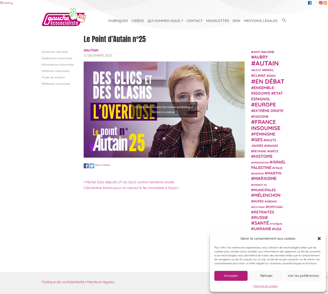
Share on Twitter (92, 165)
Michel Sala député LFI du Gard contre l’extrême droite (129, 182)
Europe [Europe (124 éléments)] (265, 104)
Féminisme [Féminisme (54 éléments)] (264, 134)
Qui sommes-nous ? (165, 20)
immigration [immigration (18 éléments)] (261, 162)
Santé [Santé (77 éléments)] (261, 223)
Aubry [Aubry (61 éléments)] (261, 57)
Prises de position (53, 77)
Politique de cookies (266, 286)
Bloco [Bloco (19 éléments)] (257, 70)
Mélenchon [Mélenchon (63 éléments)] (267, 195)
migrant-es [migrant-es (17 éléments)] (260, 184)
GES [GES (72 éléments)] (258, 139)
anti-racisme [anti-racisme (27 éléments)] (263, 51)
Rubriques (118, 20)
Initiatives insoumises (55, 70)
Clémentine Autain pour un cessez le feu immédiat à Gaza (131, 187)
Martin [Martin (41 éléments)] (274, 173)
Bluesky (6, 2)
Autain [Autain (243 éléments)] (267, 63)
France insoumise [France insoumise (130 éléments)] (265, 124)
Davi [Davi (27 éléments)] (272, 75)
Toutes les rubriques (55, 51)
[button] (319, 238)
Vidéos (138, 20)
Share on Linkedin (102, 165)
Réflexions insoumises (56, 83)
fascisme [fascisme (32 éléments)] (261, 116)
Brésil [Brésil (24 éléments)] (269, 70)
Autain (92, 50)
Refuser (266, 276)
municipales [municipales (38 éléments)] (265, 190)
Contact (195, 20)
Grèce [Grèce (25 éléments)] (273, 151)
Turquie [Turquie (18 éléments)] (277, 223)
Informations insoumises (58, 64)
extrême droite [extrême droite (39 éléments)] (268, 110)
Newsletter (217, 20)
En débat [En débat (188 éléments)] (269, 81)
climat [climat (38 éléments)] (260, 75)
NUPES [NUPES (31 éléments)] (258, 201)
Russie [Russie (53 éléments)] (261, 217)
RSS (325, 3)
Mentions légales (261, 20)
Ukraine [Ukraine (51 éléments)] (262, 228)
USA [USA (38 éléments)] (277, 229)
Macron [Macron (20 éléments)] (258, 173)
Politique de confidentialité (63, 281)
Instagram (320, 3)
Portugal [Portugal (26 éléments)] (275, 206)
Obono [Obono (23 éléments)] (272, 201)
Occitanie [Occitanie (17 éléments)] (259, 206)
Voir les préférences (303, 276)
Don (236, 20)
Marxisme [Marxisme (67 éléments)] (265, 178)
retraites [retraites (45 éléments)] (264, 212)
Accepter (231, 276)
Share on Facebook (86, 165)
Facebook (309, 3)
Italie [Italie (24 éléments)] (278, 168)
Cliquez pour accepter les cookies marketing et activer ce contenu (164, 109)
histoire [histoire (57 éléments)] (263, 156)
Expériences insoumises (57, 58)
